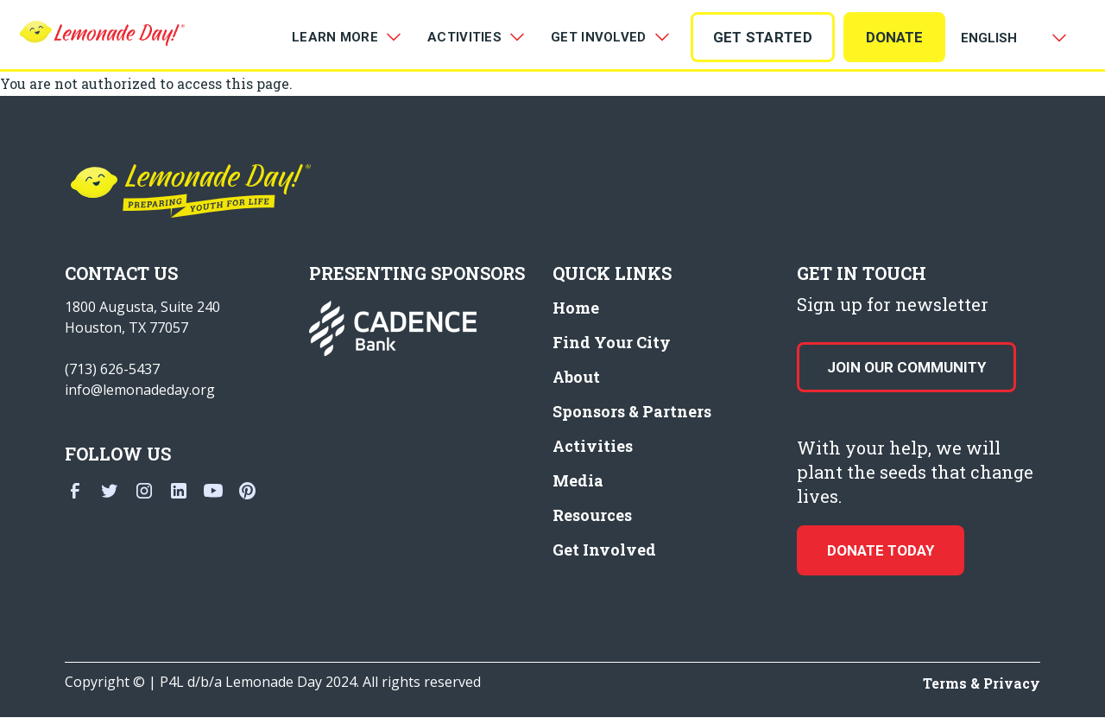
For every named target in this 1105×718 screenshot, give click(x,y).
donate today (880, 550)
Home (575, 307)
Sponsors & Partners (631, 411)
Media (577, 480)
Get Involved (604, 549)
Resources (592, 515)
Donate (894, 37)
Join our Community (906, 367)
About (576, 376)
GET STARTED (762, 37)
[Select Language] (1010, 38)
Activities (592, 445)
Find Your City (611, 342)
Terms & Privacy (981, 683)
